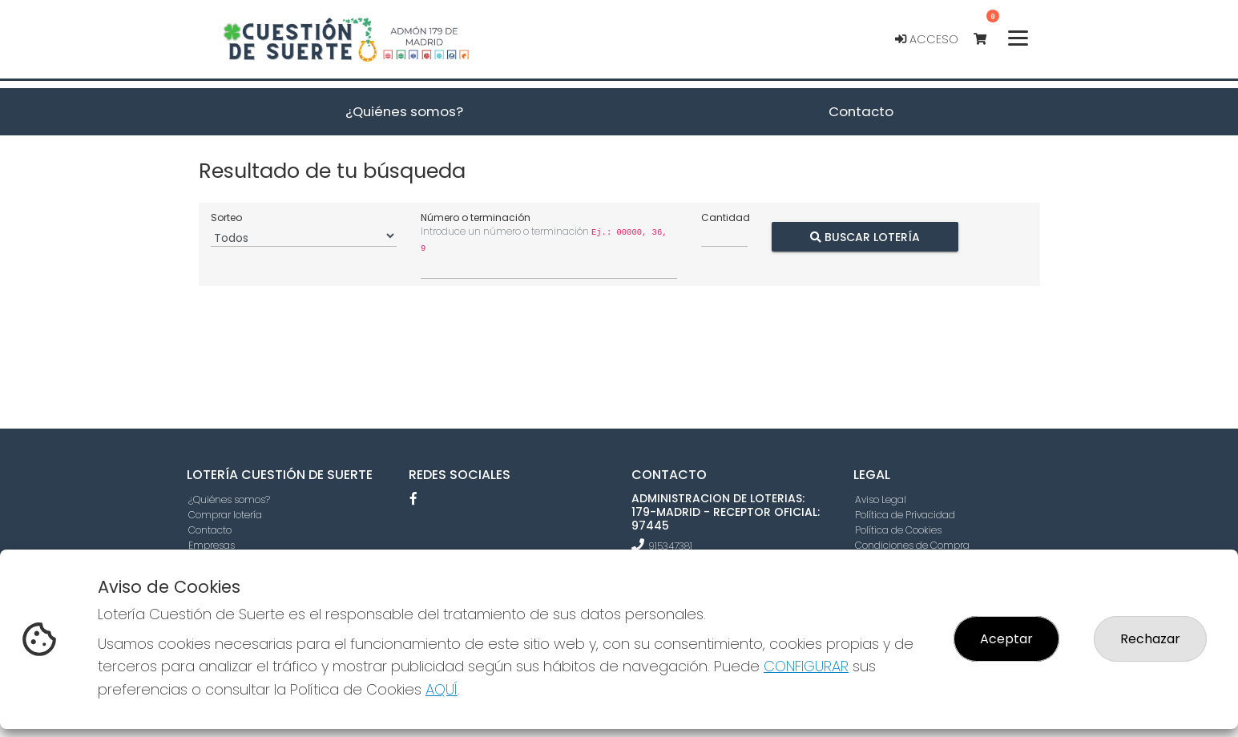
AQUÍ (441, 689)
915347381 (670, 546)
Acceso (926, 39)
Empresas (211, 545)
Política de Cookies (898, 530)
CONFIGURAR (806, 666)
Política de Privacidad (905, 515)
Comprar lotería (225, 515)
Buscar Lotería (864, 236)
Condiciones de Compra (912, 545)
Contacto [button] (861, 111)
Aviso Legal (880, 499)
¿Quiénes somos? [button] (404, 111)
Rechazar (1150, 639)
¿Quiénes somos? (229, 499)
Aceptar (1006, 639)
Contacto (210, 530)
